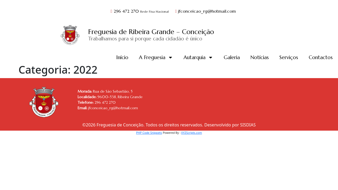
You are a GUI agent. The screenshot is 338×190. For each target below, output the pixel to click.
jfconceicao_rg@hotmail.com (205, 11)
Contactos (321, 57)
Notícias (259, 57)
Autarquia (198, 57)
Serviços (288, 57)
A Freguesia (156, 57)
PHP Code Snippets (149, 133)
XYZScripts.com (191, 133)
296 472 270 (140, 11)
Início (122, 57)
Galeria (232, 57)
